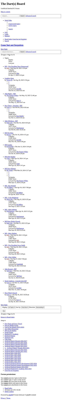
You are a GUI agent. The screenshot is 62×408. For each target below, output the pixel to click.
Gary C (9, 107)
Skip (17, 73)
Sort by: (22, 307)
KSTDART (10, 146)
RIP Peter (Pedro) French (12, 221)
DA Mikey (10, 187)
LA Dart (18, 288)
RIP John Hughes (10, 157)
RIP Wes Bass (9, 133)
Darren (9, 134)
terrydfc (18, 89)
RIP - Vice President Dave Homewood (16, 66)
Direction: (37, 307)
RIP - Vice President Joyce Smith (15, 245)
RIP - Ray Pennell (10, 186)
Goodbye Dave (9, 78)
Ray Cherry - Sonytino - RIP (13, 105)
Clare (8, 158)
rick (8, 68)
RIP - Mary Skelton (11, 233)
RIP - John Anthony (11, 209)
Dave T (18, 100)
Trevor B (9, 80)
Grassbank (19, 264)
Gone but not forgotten (12, 45)
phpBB (10, 395)
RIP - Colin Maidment (11, 197)
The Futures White (12, 95)
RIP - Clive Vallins (10, 257)
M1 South (10, 170)
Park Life (9, 123)
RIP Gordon (8, 145)
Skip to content (5, 12)
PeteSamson (20, 128)
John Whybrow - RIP (11, 121)
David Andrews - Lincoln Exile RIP (16, 281)
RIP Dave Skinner (10, 168)
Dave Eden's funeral (11, 293)
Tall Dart (9, 271)
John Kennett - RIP (10, 269)
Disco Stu (10, 199)
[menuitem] (14, 24)
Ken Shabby (20, 116)
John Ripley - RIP (10, 94)
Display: (8, 307)
